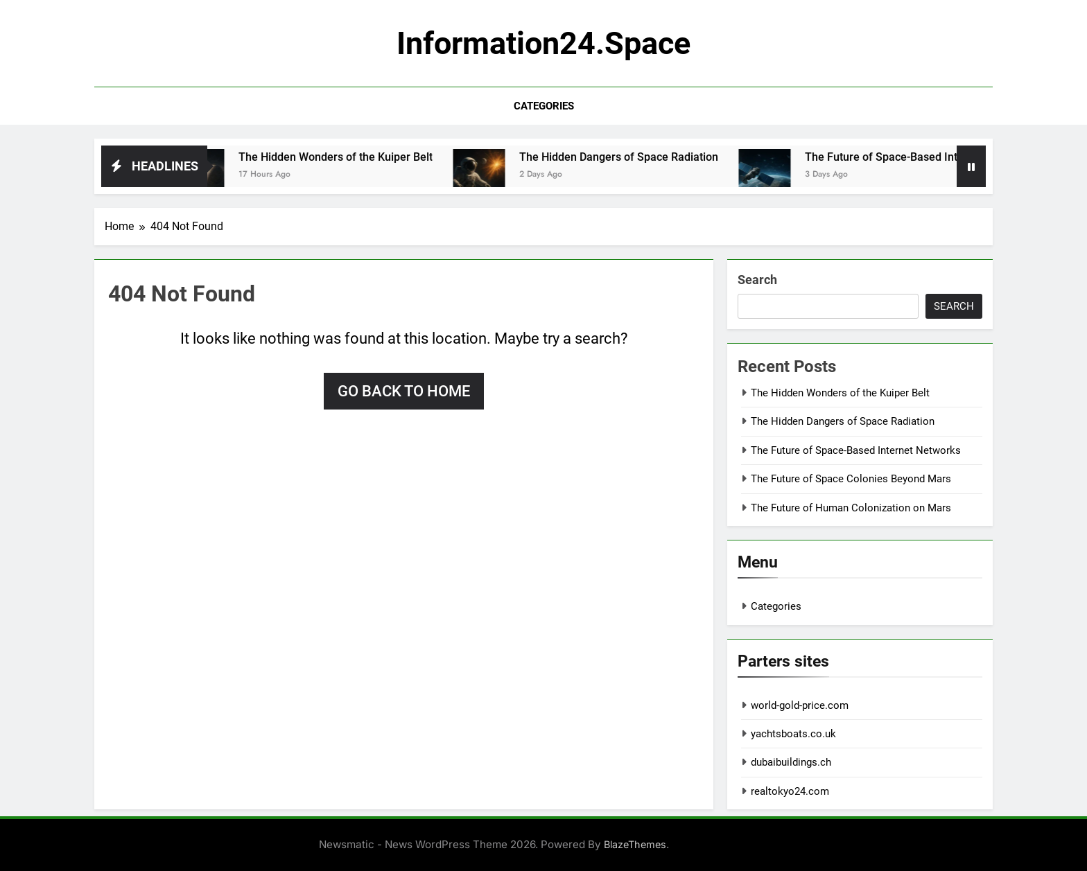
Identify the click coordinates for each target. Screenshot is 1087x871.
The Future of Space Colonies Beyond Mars (851, 479)
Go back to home (404, 391)
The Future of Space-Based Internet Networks (930, 157)
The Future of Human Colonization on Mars (851, 508)
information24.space (543, 43)
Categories (544, 106)
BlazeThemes (635, 844)
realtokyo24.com (790, 791)
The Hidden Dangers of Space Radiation (629, 157)
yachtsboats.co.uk (793, 734)
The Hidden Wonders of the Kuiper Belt (347, 157)
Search (757, 279)
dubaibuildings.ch (791, 762)
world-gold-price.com (800, 705)
